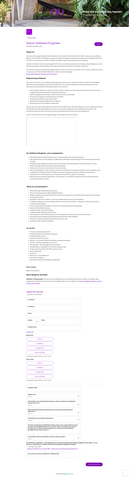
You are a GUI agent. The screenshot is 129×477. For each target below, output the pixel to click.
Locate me (29, 332)
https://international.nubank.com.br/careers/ (41, 74)
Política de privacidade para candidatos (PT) (64, 448)
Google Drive (39, 348)
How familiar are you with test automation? (41, 418)
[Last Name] (53, 308)
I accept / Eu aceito (34, 446)
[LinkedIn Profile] (53, 390)
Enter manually (40, 352)
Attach (40, 339)
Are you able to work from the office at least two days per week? (47, 436)
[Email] (53, 315)
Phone (43, 320)
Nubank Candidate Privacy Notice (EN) (38, 448)
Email (30, 313)
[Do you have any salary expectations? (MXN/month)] (53, 456)
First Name (31, 299)
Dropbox (40, 343)
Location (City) (32, 327)
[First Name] (53, 302)
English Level (32, 394)
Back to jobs (31, 37)
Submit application (94, 464)
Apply (99, 44)
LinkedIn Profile (33, 387)
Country (30, 320)
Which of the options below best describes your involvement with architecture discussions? (50, 410)
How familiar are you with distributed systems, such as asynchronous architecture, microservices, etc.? (52, 402)
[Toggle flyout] (37, 321)
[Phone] (60, 322)
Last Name (31, 306)
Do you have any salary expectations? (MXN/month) (44, 453)
